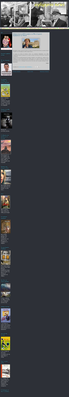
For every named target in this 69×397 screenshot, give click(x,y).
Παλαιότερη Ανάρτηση (44, 71)
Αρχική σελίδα (30, 71)
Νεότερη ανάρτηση (16, 71)
